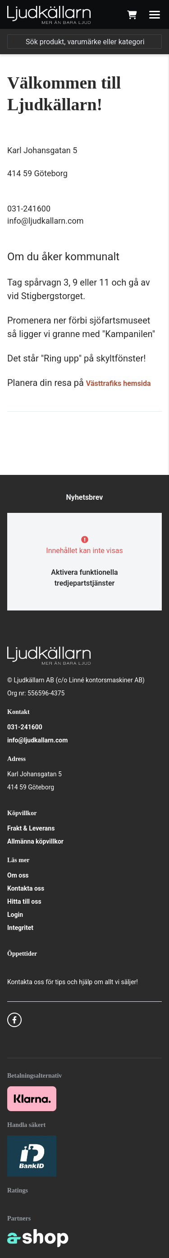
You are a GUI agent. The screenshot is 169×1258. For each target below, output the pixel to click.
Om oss (18, 875)
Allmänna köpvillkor (35, 841)
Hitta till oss (24, 901)
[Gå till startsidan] (49, 15)
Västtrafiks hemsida (118, 383)
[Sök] (84, 41)
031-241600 (24, 727)
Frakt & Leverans (31, 828)
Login (15, 914)
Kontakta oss (25, 888)
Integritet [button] (20, 927)
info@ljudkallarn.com (37, 740)
